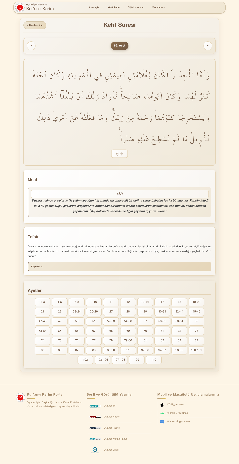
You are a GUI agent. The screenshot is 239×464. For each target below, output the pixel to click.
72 (179, 331)
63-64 (42, 331)
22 (59, 312)
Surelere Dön (35, 25)
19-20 (196, 302)
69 (128, 331)
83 (179, 341)
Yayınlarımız (158, 7)
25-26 (94, 312)
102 (85, 360)
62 (196, 321)
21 (42, 312)
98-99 (179, 350)
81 (145, 341)
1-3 (42, 302)
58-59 (162, 321)
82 (162, 341)
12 (128, 302)
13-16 (145, 302)
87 (77, 350)
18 (179, 302)
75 (59, 341)
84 (196, 341)
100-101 (196, 350)
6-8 (77, 302)
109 (136, 360)
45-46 (196, 312)
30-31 (162, 312)
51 (94, 321)
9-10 (94, 302)
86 (59, 350)
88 (94, 350)
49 (59, 321)
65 (59, 331)
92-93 (145, 350)
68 (111, 331)
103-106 (102, 360)
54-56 (128, 321)
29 (145, 312)
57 (145, 321)
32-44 (179, 312)
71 (162, 331)
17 (162, 302)
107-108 (119, 360)
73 (196, 331)
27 (111, 312)
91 (128, 350)
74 (42, 341)
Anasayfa (94, 7)
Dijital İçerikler (136, 7)
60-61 (179, 321)
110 (153, 360)
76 (77, 341)
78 (111, 341)
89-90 (111, 350)
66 (77, 331)
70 (145, 331)
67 (94, 331)
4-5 (59, 302)
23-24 (77, 312)
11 (111, 302)
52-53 (111, 321)
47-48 (42, 321)
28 (128, 312)
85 (42, 350)
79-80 (128, 341)
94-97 (162, 350)
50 (77, 321)
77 (94, 341)
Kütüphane (114, 7)
